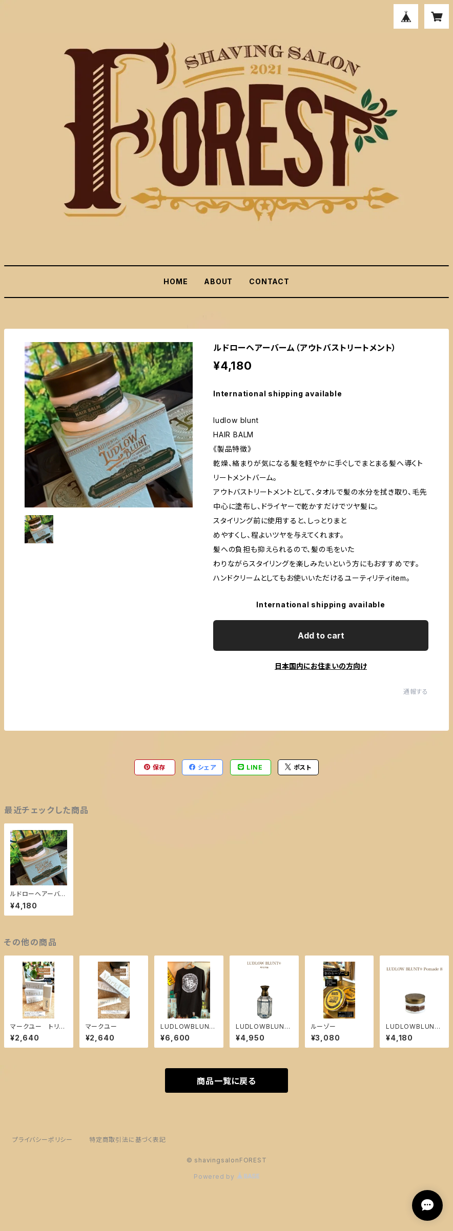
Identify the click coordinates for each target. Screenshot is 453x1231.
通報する (415, 691)
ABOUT (218, 281)
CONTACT (269, 281)
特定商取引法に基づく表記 (127, 1139)
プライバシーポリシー (42, 1139)
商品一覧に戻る (226, 1081)
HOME (175, 281)
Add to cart (321, 635)
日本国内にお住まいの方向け (321, 666)
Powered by (226, 1176)
